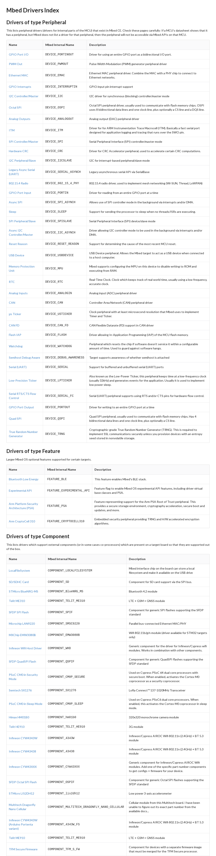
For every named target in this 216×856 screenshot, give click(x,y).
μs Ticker (15, 307)
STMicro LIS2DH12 (21, 781)
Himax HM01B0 (19, 705)
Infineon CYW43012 (22, 849)
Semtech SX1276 (20, 679)
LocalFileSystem (19, 561)
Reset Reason (18, 238)
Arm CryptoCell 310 (22, 512)
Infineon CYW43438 (22, 739)
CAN (12, 296)
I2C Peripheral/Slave (22, 157)
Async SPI (15, 198)
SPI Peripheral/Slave (22, 216)
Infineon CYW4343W (23, 726)
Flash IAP (15, 327)
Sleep (12, 207)
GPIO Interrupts (20, 85)
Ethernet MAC (18, 74)
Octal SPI (15, 106)
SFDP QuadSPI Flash (22, 650)
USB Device (16, 249)
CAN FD (14, 318)
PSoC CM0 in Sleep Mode (25, 692)
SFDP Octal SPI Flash (23, 770)
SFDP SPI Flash (19, 601)
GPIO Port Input (20, 188)
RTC (12, 276)
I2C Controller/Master (23, 94)
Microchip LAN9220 (22, 613)
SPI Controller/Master (23, 139)
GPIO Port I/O (18, 54)
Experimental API (20, 481)
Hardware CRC (18, 148)
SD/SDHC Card (19, 572)
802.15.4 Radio (18, 179)
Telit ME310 (17, 590)
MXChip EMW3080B (22, 624)
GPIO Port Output (21, 398)
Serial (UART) (18, 359)
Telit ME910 (17, 825)
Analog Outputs (19, 117)
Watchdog (16, 338)
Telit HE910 (16, 714)
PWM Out (15, 63)
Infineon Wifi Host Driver (25, 637)
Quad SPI (15, 409)
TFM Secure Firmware (23, 836)
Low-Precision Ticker (23, 372)
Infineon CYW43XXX (23, 754)
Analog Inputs (18, 287)
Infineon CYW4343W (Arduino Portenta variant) (23, 812)
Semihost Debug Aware (24, 349)
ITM (12, 128)
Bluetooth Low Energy (23, 470)
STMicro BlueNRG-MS (23, 581)
